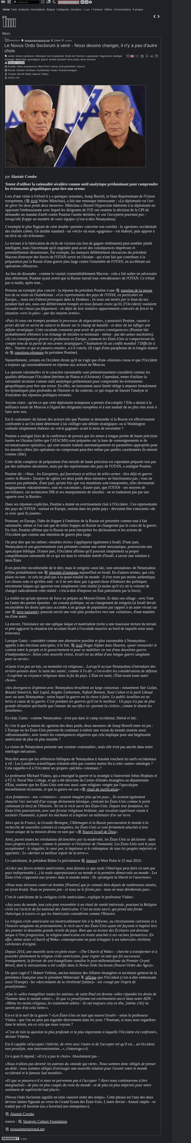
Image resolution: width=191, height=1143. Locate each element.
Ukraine (20, 70)
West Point (43, 66)
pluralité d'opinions (63, 572)
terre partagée (27, 612)
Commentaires (122, 9)
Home (6, 9)
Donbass (30, 70)
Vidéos (108, 9)
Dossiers (76, 9)
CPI (18, 77)
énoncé (91, 860)
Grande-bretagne (68, 70)
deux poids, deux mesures (81, 59)
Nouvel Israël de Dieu (99, 832)
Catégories (62, 9)
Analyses (24, 9)
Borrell (20, 74)
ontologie (9, 59)
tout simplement (55, 56)
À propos (137, 9)
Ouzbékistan (43, 70)
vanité (11, 56)
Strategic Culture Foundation (45, 1121)
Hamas (54, 66)
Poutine (12, 74)
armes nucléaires (25, 56)
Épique (51, 9)
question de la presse (136, 290)
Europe (12, 66)
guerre (44, 59)
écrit (34, 201)
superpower (92, 56)
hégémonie (106, 56)
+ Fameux (97, 9)
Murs (6, 33)
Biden (28, 74)
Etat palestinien (67, 66)
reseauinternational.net (37, 40)
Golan (54, 70)
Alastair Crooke (16, 62)
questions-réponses (29, 352)
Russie (11, 70)
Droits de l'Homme (75, 56)
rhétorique (40, 56)
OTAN (11, 77)
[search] (26, 2)
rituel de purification (102, 789)
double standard (57, 59)
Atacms (81, 66)
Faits (14, 9)
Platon (45, 74)
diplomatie (21, 59)
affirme (91, 977)
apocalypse (33, 59)
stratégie (117, 56)
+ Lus (86, 9)
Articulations (38, 9)
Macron (37, 74)
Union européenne (27, 66)
